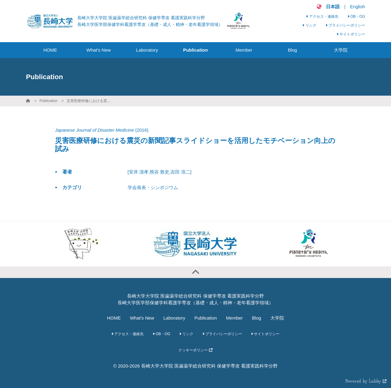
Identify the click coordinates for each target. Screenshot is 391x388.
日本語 (333, 6)
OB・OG (356, 16)
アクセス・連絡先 (322, 16)
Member (234, 317)
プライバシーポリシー (345, 25)
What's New (142, 317)
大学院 (277, 317)
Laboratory (174, 317)
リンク (309, 25)
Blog (256, 317)
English (357, 6)
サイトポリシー (351, 34)
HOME (114, 317)
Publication (48, 101)
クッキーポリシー (195, 350)
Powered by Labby (365, 381)
